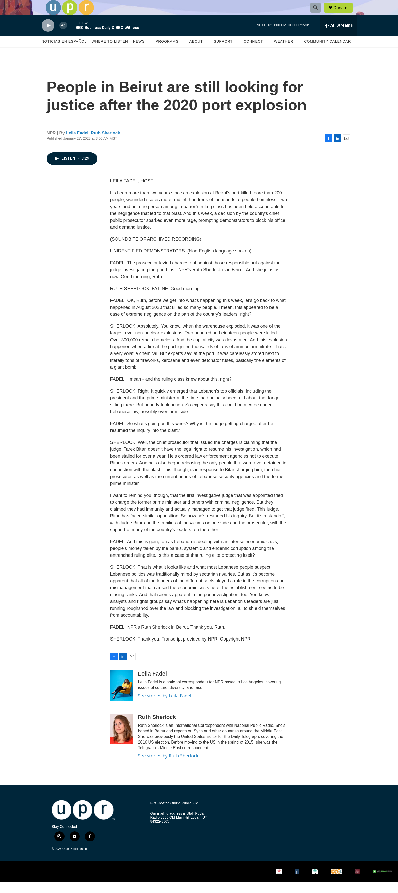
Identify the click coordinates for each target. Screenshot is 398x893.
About (196, 53)
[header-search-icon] (318, 13)
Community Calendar (327, 53)
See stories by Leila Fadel (165, 707)
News (139, 53)
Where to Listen (110, 53)
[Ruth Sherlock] (121, 740)
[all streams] (338, 37)
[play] (48, 37)
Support (223, 53)
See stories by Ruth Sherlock (168, 767)
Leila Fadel (77, 144)
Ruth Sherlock (105, 144)
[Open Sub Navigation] (149, 53)
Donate (344, 13)
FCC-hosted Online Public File (174, 815)
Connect (253, 53)
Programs (167, 53)
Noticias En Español (64, 53)
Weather (283, 53)
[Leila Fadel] (121, 697)
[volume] (63, 37)
